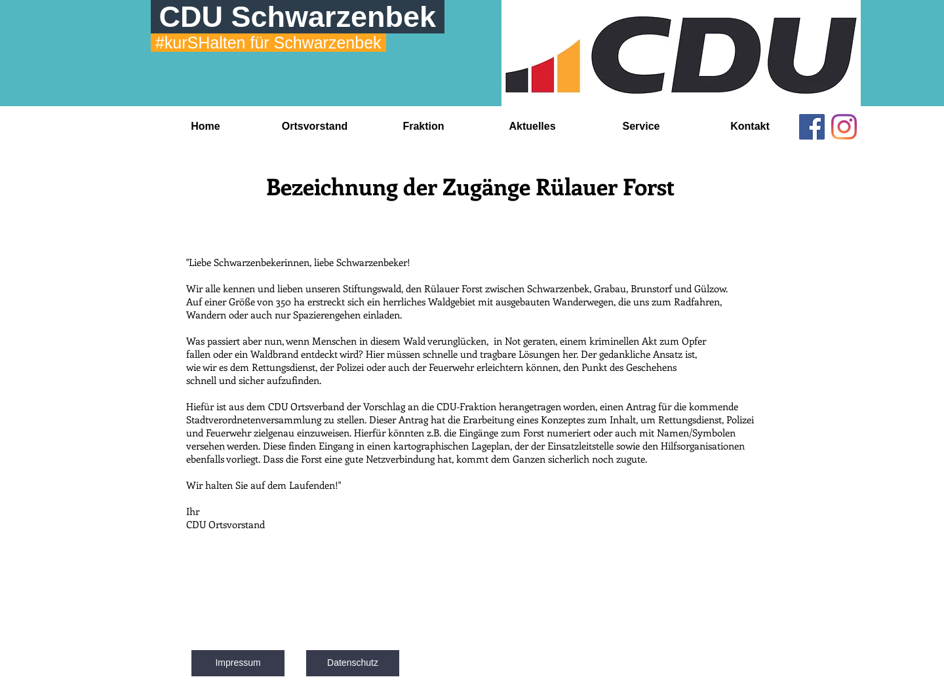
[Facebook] (812, 127)
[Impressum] (238, 663)
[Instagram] (844, 127)
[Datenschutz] (352, 663)
